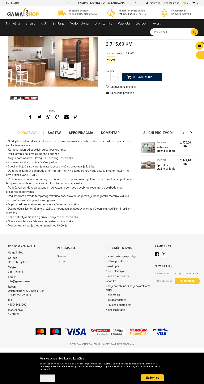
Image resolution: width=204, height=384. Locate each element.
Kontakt (61, 296)
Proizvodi (27, 38)
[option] (102, 3)
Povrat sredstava (116, 335)
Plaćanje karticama (117, 311)
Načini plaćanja (115, 306)
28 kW (111, 96)
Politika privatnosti (117, 296)
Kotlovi (50, 38)
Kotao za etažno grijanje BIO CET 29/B (166, 185)
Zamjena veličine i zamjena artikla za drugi (128, 323)
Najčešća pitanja (115, 345)
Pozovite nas (125, 14)
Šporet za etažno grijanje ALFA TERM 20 (166, 203)
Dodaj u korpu (143, 112)
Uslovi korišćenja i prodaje (121, 291)
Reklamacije (113, 330)
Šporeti (62, 38)
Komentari (111, 168)
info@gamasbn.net (19, 316)
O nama (61, 291)
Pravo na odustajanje (118, 340)
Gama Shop (12, 38)
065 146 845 (139, 14)
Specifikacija (81, 168)
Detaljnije (48, 378)
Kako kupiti (112, 301)
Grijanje (40, 38)
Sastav (54, 168)
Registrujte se (171, 3)
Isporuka (111, 316)
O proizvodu (28, 168)
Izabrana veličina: (120, 89)
